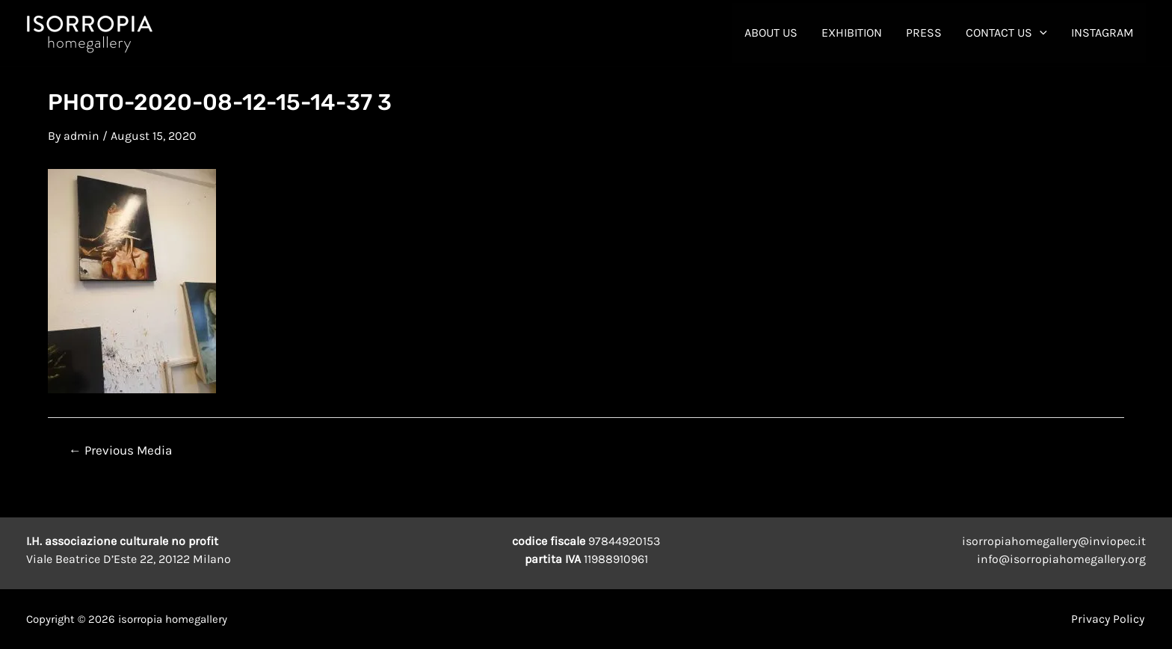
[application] (1039, 33)
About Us (771, 32)
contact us (1006, 33)
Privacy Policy (1109, 619)
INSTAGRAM (1102, 32)
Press (924, 32)
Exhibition (851, 32)
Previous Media (120, 449)
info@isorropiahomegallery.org (1061, 559)
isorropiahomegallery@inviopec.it (1054, 541)
